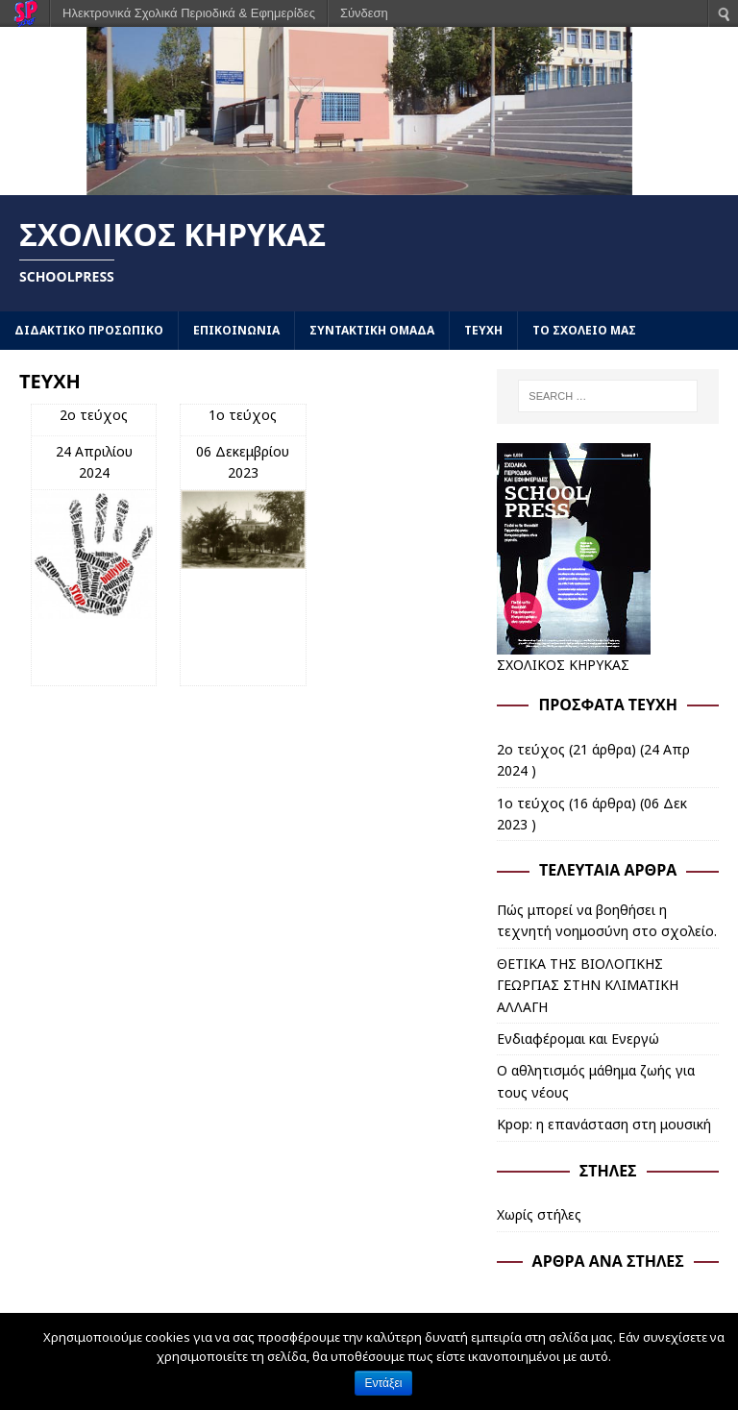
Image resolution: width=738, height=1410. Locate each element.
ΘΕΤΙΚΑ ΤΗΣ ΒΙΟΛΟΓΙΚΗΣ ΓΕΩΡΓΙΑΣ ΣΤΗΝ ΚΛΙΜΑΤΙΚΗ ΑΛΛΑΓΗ (587, 985)
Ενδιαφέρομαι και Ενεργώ (578, 1038)
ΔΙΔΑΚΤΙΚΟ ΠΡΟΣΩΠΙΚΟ (88, 330)
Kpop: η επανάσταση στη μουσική (604, 1124)
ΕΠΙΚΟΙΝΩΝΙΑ (236, 330)
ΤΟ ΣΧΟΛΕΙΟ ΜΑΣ (584, 330)
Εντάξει (384, 1383)
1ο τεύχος (243, 415)
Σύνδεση (364, 13)
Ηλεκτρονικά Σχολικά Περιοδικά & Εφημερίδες (188, 13)
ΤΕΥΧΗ (483, 330)
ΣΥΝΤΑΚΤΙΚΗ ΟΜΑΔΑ (371, 330)
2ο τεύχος (94, 415)
